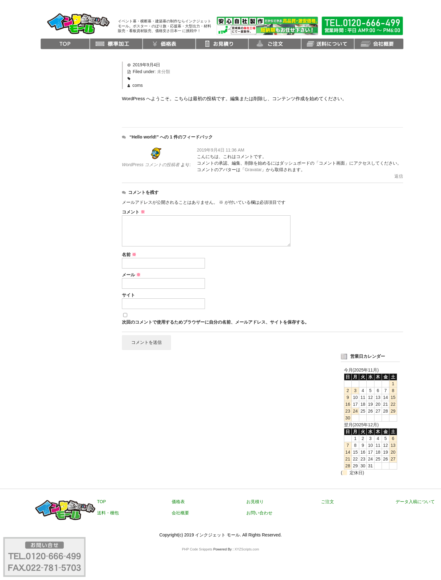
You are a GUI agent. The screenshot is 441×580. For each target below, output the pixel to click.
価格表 (178, 501)
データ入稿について (415, 501)
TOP (101, 501)
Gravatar (253, 169)
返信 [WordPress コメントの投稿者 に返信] (398, 176)
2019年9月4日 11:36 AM (220, 149)
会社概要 (180, 512)
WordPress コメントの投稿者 (150, 164)
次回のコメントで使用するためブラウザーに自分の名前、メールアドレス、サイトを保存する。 (215, 322)
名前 (129, 254)
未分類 (163, 71)
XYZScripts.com (246, 549)
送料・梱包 (108, 512)
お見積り (255, 501)
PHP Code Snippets (197, 549)
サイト (128, 294)
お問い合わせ (259, 512)
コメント (133, 211)
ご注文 (327, 501)
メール (131, 274)
